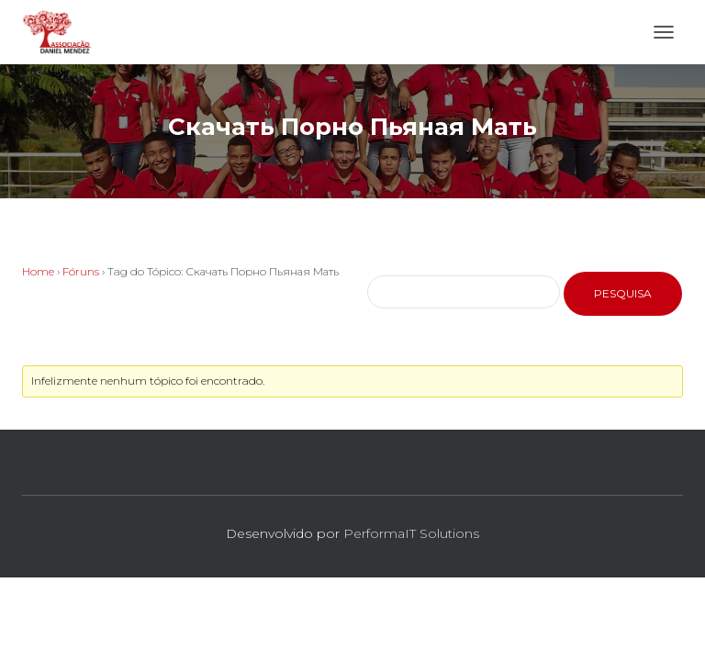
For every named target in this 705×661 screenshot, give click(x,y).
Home (38, 271)
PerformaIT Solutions (411, 533)
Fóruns (80, 271)
